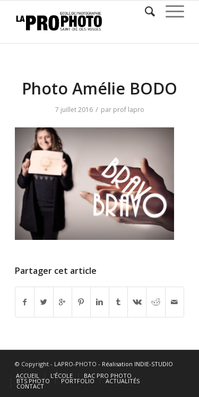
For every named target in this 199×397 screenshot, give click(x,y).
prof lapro (128, 109)
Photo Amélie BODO (99, 88)
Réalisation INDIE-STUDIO (137, 364)
